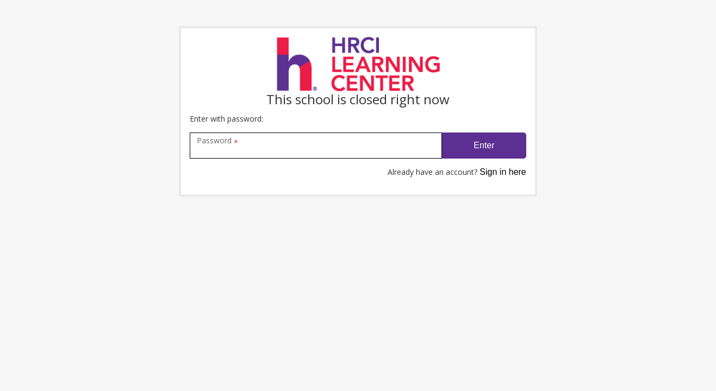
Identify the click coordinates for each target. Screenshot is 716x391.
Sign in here (503, 171)
